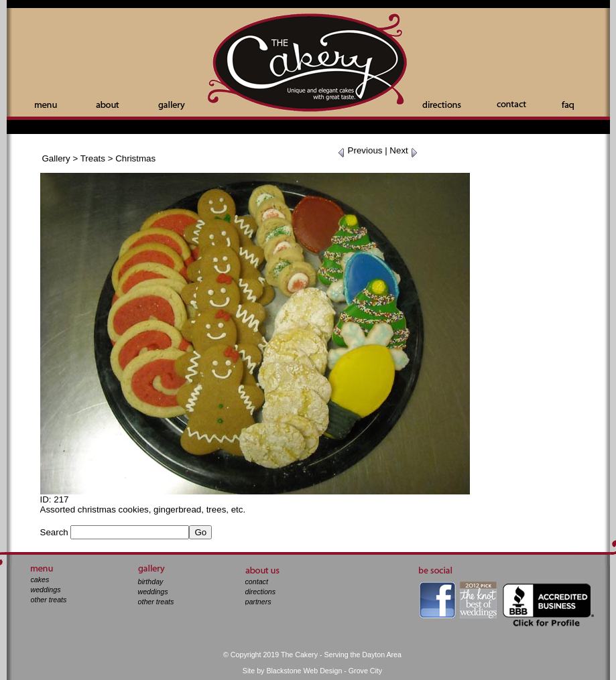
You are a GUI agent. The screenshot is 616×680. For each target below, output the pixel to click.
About (107, 104)
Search (54, 532)
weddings (46, 590)
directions (260, 592)
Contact (511, 104)
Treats (92, 158)
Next (403, 150)
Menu (46, 105)
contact (256, 581)
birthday (151, 581)
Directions (441, 104)
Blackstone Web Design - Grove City (324, 671)
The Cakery (308, 64)
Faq (568, 105)
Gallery (171, 105)
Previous (360, 150)
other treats (49, 600)
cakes (40, 579)
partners (258, 602)
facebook (437, 600)
